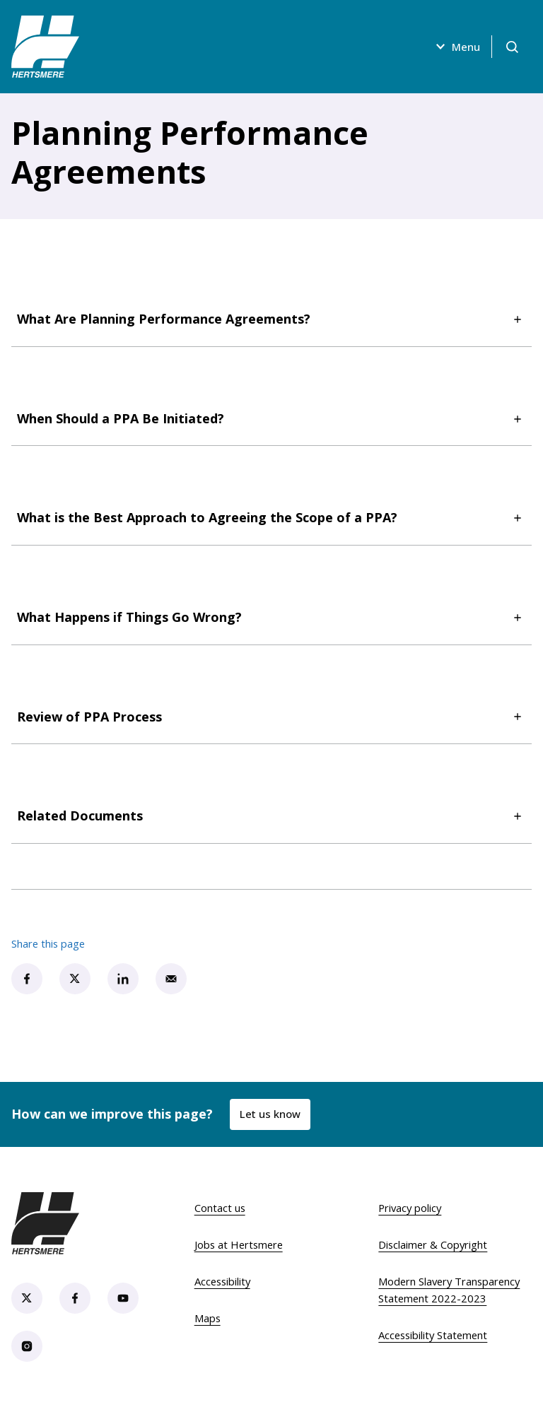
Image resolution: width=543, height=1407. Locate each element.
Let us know (270, 1114)
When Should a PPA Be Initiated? (271, 419)
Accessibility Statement (432, 1335)
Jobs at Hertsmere (238, 1244)
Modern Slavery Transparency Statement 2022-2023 (449, 1289)
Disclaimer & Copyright (432, 1244)
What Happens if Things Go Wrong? (271, 617)
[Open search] (512, 46)
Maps (207, 1318)
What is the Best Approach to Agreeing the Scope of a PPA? (271, 517)
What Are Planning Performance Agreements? (271, 319)
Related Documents (271, 816)
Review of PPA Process (271, 717)
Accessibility (222, 1281)
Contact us (219, 1208)
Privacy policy (409, 1208)
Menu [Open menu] (456, 46)
